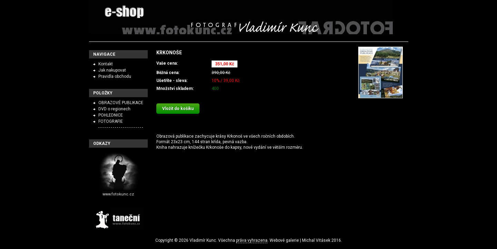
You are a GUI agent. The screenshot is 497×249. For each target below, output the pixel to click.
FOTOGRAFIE (110, 121)
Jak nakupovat (112, 70)
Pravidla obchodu (114, 76)
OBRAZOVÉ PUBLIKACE (120, 102)
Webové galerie (284, 240)
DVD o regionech (114, 109)
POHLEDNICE (110, 115)
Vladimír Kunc (202, 240)
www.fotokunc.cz (118, 194)
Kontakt (105, 64)
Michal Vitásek (316, 240)
